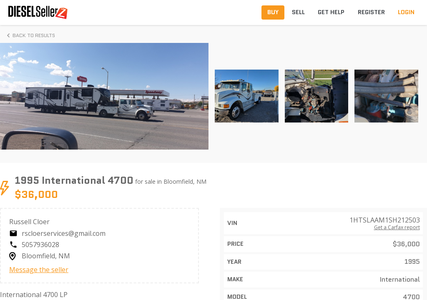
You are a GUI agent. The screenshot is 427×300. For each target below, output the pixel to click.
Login (406, 12)
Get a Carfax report (397, 227)
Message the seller (38, 269)
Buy (273, 12)
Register (371, 12)
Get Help (331, 12)
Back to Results (29, 35)
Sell (298, 12)
